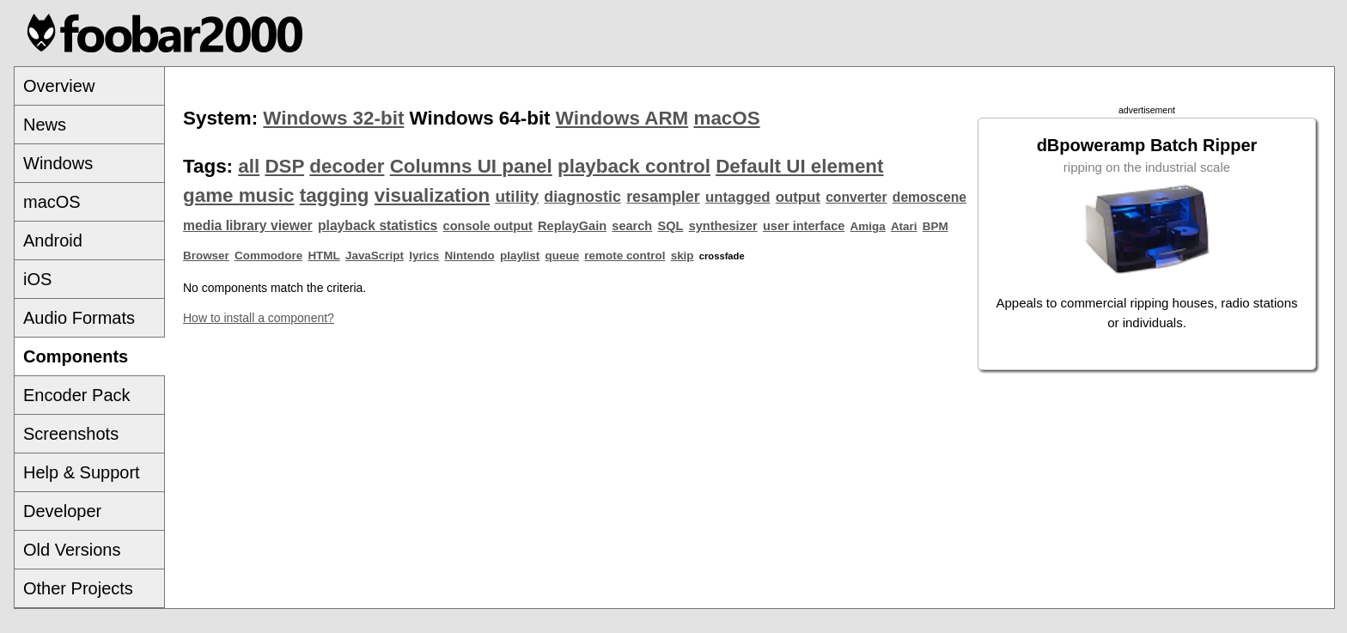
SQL (671, 226)
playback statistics (377, 225)
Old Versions (71, 549)
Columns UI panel (471, 166)
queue (563, 255)
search (632, 226)
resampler (663, 196)
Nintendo (470, 255)
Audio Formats (79, 317)
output (798, 197)
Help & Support (81, 472)
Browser (206, 255)
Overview (58, 85)
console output (488, 226)
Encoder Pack (77, 395)
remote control (624, 255)
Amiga (868, 226)
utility (517, 196)
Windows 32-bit (333, 118)
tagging (334, 195)
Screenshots (71, 433)
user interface (803, 226)
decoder (346, 166)
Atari (904, 226)
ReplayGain (572, 226)
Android (52, 240)
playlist (519, 255)
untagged (738, 197)
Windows (58, 163)
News (44, 124)
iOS (37, 279)
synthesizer (723, 226)
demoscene (929, 197)
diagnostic (582, 196)
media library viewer (248, 225)
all (248, 166)
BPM (935, 226)
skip (682, 255)
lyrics (424, 255)
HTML (323, 255)
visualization (432, 195)
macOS (52, 201)
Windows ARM (622, 118)
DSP (284, 166)
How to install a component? (258, 318)
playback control (634, 166)
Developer (62, 511)
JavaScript (374, 255)
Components (75, 356)
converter (856, 197)
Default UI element (799, 166)
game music (238, 195)
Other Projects (78, 588)
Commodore (268, 255)
